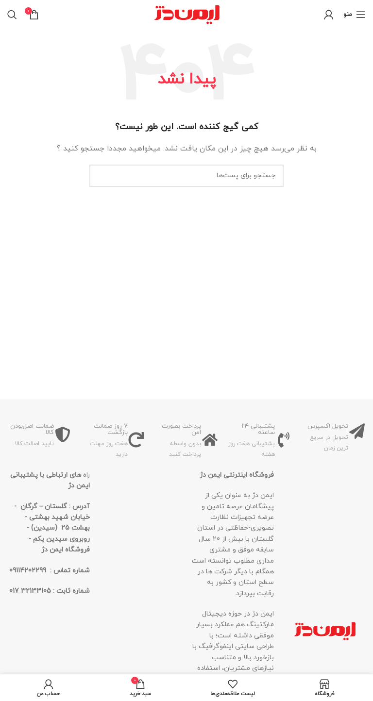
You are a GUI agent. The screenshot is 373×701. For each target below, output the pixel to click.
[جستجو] (12, 14)
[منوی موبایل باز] (355, 14)
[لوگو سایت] (186, 13)
